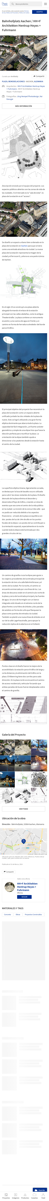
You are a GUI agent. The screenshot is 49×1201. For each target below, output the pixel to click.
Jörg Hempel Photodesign (28, 96)
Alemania (38, 81)
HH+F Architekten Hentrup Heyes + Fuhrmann (27, 887)
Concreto (7, 914)
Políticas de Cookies (24, 13)
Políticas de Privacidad (12, 13)
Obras (18, 914)
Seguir (24, 897)
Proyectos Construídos (33, 914)
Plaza (5, 81)
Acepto (39, 12)
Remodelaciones (16, 81)
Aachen (24, 245)
